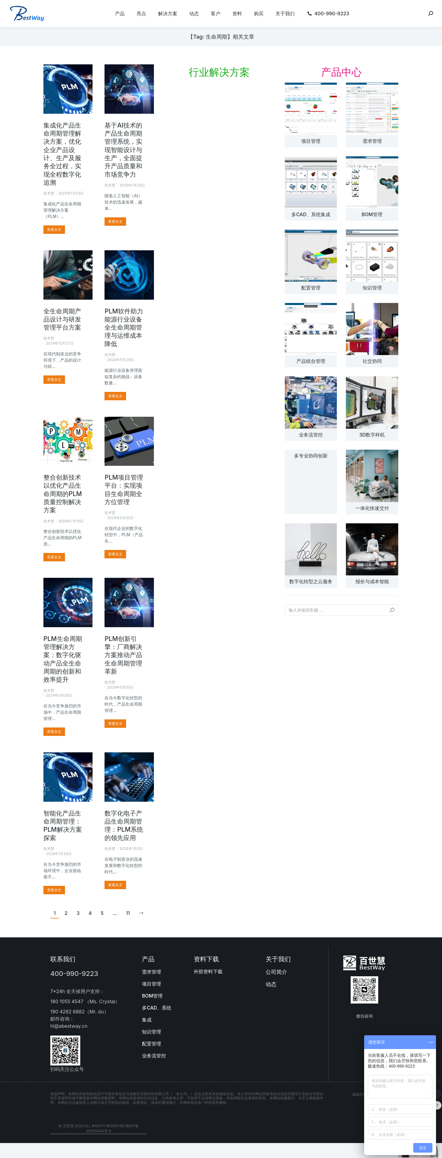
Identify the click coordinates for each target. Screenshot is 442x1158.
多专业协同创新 (311, 456)
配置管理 (310, 288)
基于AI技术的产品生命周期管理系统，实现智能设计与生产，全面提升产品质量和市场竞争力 (123, 150)
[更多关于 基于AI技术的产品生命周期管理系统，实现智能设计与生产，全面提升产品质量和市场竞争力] (115, 221)
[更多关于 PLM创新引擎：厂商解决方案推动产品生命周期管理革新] (115, 723)
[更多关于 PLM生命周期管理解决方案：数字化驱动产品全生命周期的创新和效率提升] (54, 731)
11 (128, 913)
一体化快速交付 (372, 508)
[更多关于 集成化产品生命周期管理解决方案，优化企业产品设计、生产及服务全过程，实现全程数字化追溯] (54, 229)
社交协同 (372, 361)
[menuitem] (119, 13)
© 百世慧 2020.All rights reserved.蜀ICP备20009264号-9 (98, 1128)
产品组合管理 (310, 361)
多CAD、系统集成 (310, 214)
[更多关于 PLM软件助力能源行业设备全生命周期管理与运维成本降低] (115, 396)
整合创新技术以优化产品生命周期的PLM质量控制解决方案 (62, 494)
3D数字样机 (372, 435)
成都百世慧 (361, 1094)
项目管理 (310, 141)
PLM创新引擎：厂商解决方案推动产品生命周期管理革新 (123, 655)
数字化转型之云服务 (310, 581)
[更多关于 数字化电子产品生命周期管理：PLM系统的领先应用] (115, 885)
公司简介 (276, 972)
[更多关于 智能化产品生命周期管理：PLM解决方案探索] (54, 890)
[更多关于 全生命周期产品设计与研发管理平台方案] (54, 379)
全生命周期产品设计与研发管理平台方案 (62, 319)
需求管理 (372, 141)
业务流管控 (311, 435)
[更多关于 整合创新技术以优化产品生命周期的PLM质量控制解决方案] (54, 557)
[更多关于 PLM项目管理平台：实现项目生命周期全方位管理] (115, 554)
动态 (271, 984)
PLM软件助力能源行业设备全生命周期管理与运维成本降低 (124, 327)
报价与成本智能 (372, 581)
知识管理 (372, 288)
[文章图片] (311, 109)
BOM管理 (372, 214)
